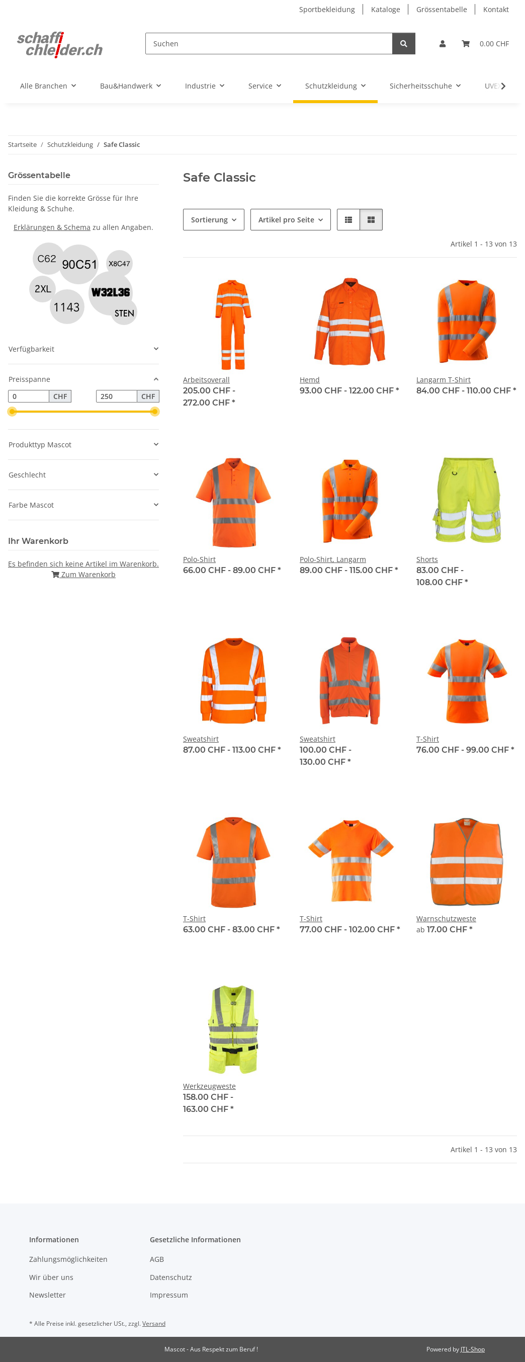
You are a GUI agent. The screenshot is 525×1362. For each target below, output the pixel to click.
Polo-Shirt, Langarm (333, 559)
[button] (442, 43)
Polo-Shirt (199, 559)
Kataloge (385, 9)
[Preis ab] (28, 396)
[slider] (12, 412)
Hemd (310, 379)
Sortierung (209, 219)
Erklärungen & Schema (52, 227)
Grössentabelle (441, 9)
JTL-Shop (473, 1349)
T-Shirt (427, 739)
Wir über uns (51, 1277)
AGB (157, 1259)
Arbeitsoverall (206, 379)
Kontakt (496, 9)
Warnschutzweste (446, 918)
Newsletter (47, 1295)
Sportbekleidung (327, 9)
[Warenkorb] (485, 43)
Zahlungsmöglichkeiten (68, 1259)
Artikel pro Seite (286, 219)
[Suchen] (269, 43)
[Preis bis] (116, 396)
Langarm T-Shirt (443, 379)
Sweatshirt (201, 739)
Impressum (169, 1295)
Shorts (427, 559)
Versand (153, 1323)
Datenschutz (171, 1277)
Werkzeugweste (209, 1086)
